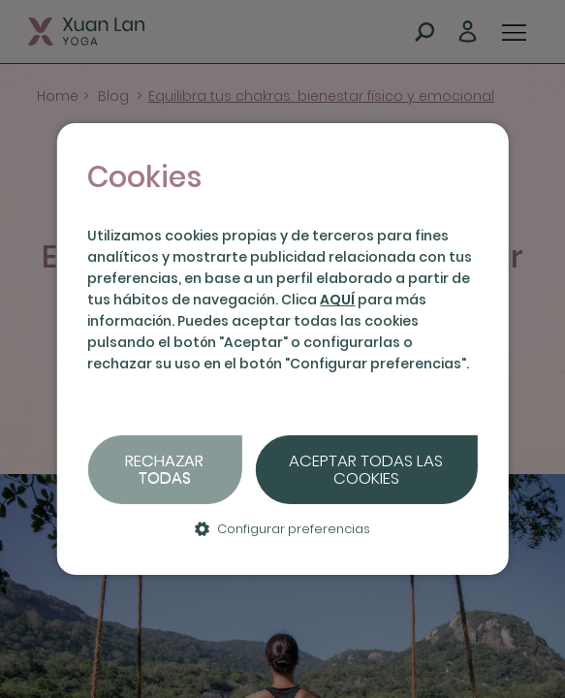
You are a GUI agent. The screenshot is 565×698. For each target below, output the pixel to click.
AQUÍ (337, 299)
